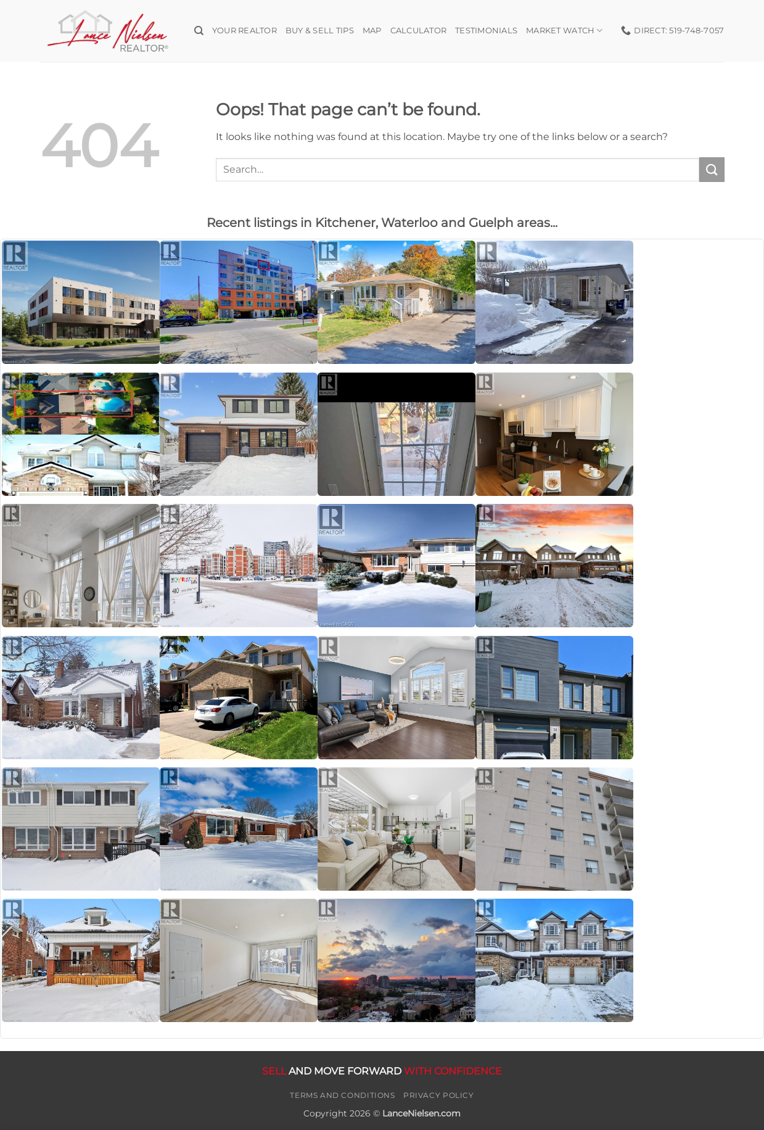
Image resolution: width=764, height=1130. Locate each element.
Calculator (418, 30)
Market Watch (564, 30)
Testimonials (486, 30)
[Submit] (711, 169)
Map (372, 30)
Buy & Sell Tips (319, 30)
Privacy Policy (438, 1095)
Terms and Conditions (342, 1095)
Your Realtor (244, 30)
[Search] (198, 31)
